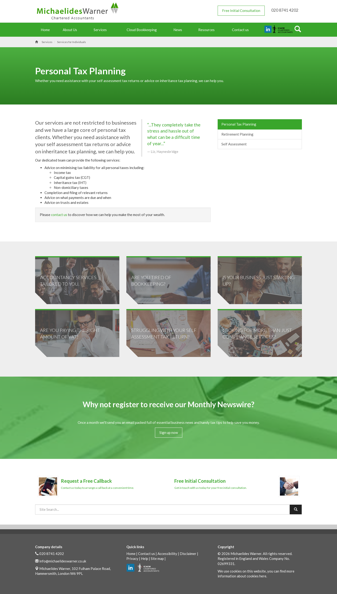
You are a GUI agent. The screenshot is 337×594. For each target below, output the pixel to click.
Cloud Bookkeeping (142, 30)
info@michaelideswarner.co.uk (62, 561)
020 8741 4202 (51, 553)
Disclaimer (188, 553)
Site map (157, 558)
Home (45, 30)
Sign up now (168, 432)
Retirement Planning (237, 134)
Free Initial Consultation (241, 10)
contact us (59, 214)
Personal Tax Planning (238, 124)
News (178, 30)
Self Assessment (234, 144)
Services (101, 30)
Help (144, 558)
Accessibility (167, 553)
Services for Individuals (71, 41)
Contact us (240, 30)
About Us (71, 30)
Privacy (132, 558)
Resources (207, 30)
